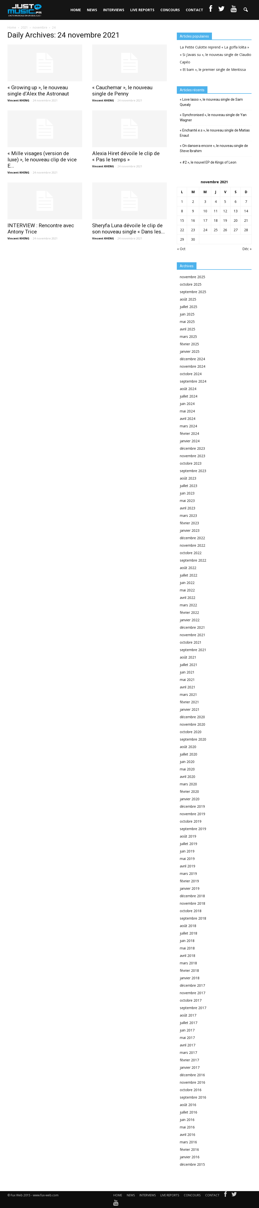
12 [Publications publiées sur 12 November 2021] (225, 211)
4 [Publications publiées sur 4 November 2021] (216, 201)
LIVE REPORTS (142, 9)
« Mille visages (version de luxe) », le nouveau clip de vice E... (42, 159)
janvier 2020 (189, 799)
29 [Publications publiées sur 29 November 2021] (182, 239)
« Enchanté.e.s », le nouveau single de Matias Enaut (215, 132)
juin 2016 (187, 1119)
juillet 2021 (188, 664)
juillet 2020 (188, 754)
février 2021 (189, 702)
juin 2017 (187, 1030)
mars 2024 (188, 426)
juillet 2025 (188, 306)
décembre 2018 (192, 896)
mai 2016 (187, 1127)
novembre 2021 (192, 634)
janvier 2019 (189, 888)
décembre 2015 (192, 1164)
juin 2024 (187, 403)
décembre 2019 (192, 806)
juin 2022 (187, 582)
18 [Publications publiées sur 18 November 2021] (216, 220)
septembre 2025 (193, 291)
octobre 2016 (190, 1089)
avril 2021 (187, 687)
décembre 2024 (192, 359)
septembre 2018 (193, 918)
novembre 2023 (192, 455)
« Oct (181, 248)
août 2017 (188, 1015)
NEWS (92, 9)
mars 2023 (188, 515)
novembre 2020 (192, 724)
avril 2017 (187, 1045)
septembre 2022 (193, 560)
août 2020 (188, 746)
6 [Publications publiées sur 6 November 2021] (236, 201)
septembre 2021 (193, 649)
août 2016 (188, 1104)
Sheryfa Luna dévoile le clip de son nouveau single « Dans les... (128, 229)
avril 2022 (187, 597)
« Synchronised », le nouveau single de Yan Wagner (213, 117)
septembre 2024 (193, 381)
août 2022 (188, 567)
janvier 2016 (189, 1157)
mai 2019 (187, 858)
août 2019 (188, 836)
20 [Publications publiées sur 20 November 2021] (236, 220)
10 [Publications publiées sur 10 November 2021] (205, 211)
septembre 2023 (193, 470)
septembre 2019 (193, 828)
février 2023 (189, 523)
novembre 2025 (192, 276)
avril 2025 (187, 329)
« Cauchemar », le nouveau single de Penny (122, 91)
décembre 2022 (192, 538)
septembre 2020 (193, 739)
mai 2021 (187, 679)
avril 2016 (187, 1134)
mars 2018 (188, 963)
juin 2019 (187, 851)
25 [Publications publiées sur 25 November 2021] (216, 229)
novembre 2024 (192, 366)
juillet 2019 (188, 843)
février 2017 (189, 1060)
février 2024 (189, 433)
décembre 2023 (192, 448)
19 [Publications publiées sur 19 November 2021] (225, 220)
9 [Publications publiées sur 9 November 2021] (193, 211)
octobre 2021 (190, 642)
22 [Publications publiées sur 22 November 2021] (182, 229)
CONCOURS (170, 9)
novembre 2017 (192, 992)
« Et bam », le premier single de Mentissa (213, 69)
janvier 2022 (189, 620)
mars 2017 (188, 1052)
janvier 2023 (189, 530)
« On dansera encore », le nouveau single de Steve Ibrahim (214, 148)
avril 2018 (187, 955)
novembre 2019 (192, 813)
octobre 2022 (190, 552)
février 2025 (189, 344)
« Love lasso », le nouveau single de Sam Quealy (211, 102)
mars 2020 (188, 784)
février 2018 (189, 970)
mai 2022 (187, 590)
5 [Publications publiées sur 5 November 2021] (225, 201)
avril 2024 (187, 418)
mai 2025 (187, 321)
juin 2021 (187, 672)
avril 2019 (187, 866)
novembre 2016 (192, 1082)
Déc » (247, 248)
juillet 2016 (188, 1112)
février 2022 (189, 612)
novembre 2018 (192, 903)
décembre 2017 (192, 985)
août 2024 (188, 388)
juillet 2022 (188, 575)
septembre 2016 (193, 1097)
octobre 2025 (190, 284)
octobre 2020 (190, 731)
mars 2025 (188, 336)
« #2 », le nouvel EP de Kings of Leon (208, 162)
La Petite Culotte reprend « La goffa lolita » (214, 47)
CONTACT (194, 9)
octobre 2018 (190, 910)
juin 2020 (187, 761)
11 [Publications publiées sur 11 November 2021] (216, 211)
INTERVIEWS (113, 9)
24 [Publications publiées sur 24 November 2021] (205, 229)
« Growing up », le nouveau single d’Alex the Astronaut (38, 91)
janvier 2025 (189, 351)
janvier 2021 (189, 709)
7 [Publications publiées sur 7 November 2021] (246, 201)
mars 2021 (188, 694)
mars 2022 (188, 605)
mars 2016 (188, 1142)
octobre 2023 (190, 463)
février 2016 (189, 1149)
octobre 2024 (190, 373)
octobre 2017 (190, 1000)
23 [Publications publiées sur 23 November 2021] (193, 229)
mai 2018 (187, 948)
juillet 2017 (188, 1022)
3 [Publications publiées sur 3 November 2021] (205, 201)
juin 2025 (187, 314)
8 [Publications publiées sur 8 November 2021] (182, 211)
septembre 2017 (193, 1007)
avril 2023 (187, 508)
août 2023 (188, 478)
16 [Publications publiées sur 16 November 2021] (193, 220)
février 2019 (189, 881)
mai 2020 (187, 769)
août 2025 (188, 299)
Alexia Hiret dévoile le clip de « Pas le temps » (126, 156)
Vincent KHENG (18, 100)
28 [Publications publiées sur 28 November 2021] (246, 229)
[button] (246, 10)
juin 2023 (187, 493)
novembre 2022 (192, 545)
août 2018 (188, 925)
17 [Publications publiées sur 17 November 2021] (205, 220)
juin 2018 (187, 940)
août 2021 (188, 657)
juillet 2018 (188, 933)
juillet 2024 (188, 396)
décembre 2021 (192, 627)
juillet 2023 (188, 485)
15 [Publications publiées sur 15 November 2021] (182, 220)
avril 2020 (187, 776)
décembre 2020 (192, 717)
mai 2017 (187, 1037)
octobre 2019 (190, 821)
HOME (75, 9)
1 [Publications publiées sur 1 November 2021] (182, 201)
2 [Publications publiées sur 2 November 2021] (193, 201)
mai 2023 (187, 500)
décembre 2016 (192, 1075)
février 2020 (189, 791)
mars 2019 (188, 873)
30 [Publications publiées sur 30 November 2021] (193, 239)
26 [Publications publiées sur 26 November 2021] (225, 229)
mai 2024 (187, 411)
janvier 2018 (189, 978)
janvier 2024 (189, 441)
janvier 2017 (189, 1067)
